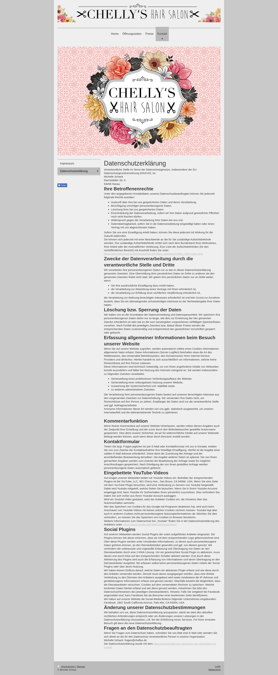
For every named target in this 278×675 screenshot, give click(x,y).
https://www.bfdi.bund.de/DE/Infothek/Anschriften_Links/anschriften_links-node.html (153, 253)
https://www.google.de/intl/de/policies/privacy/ (150, 524)
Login (218, 666)
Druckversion (66, 666)
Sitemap (81, 666)
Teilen (62, 185)
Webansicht (214, 669)
